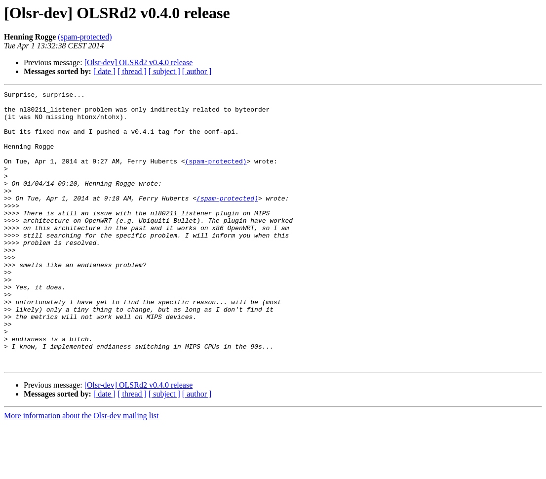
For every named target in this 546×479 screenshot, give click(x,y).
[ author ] (197, 71)
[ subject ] (164, 71)
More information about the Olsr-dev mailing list (81, 470)
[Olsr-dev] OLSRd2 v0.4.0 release (138, 62)
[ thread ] (132, 71)
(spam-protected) (85, 37)
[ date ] (104, 71)
